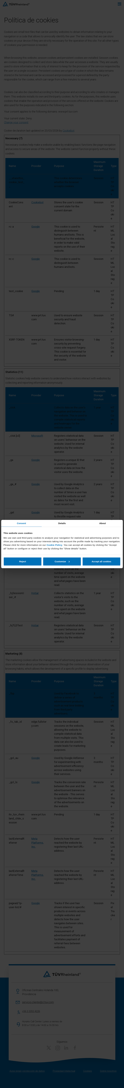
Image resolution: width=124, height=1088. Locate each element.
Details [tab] (62, 523)
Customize (62, 561)
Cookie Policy (54, 545)
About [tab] (102, 523)
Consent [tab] (21, 523)
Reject (22, 561)
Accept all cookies (101, 561)
